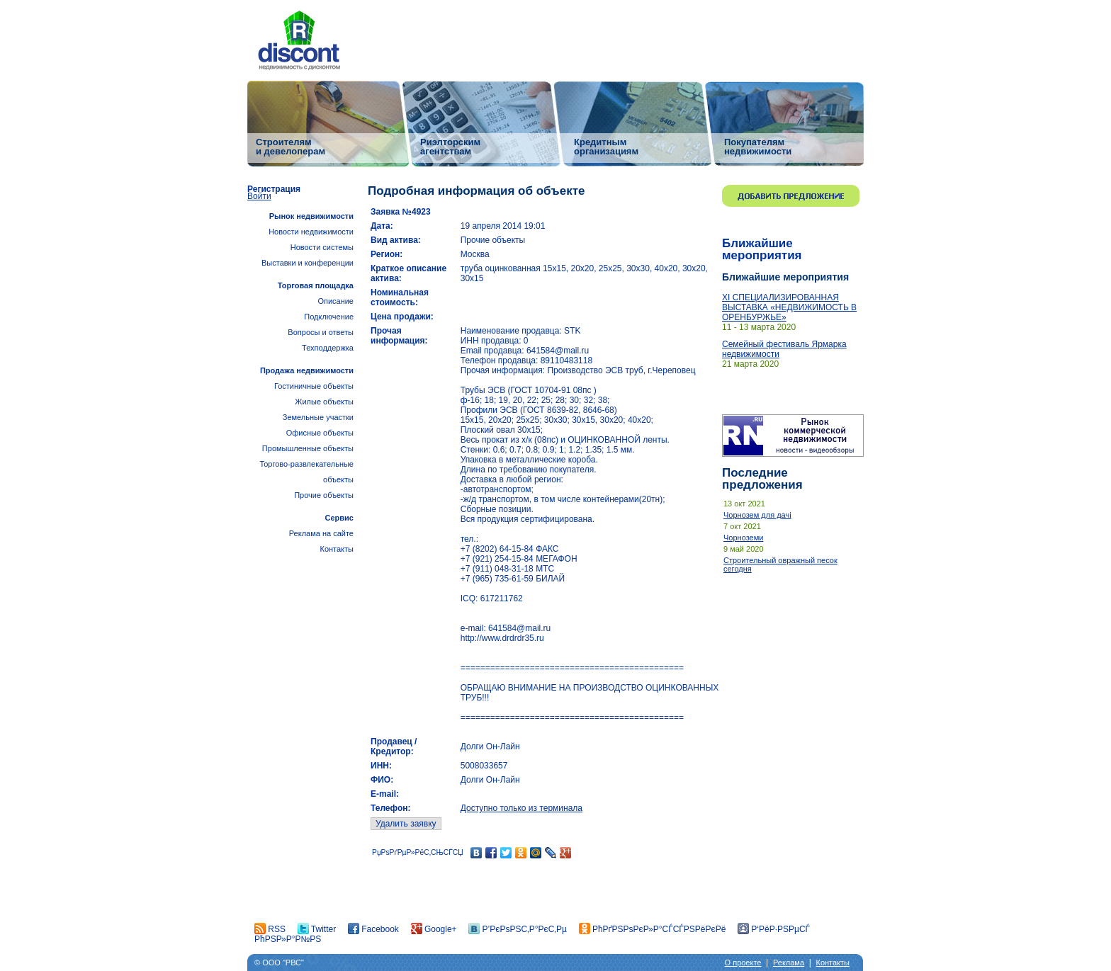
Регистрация (273, 189)
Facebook (373, 929)
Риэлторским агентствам (450, 146)
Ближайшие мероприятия (762, 249)
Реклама (788, 962)
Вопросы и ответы (321, 332)
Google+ (434, 929)
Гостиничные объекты (314, 386)
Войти (259, 196)
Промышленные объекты (308, 448)
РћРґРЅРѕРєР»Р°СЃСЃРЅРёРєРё (652, 929)
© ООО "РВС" (279, 962)
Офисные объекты (320, 432)
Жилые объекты (324, 401)
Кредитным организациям (606, 146)
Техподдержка (328, 347)
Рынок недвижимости (311, 216)
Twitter (317, 929)
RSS (270, 929)
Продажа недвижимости (307, 370)
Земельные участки (318, 417)
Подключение (329, 316)
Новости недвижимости (311, 231)
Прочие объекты (324, 495)
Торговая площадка (316, 285)
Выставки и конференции (307, 263)
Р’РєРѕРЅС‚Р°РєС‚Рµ (517, 929)
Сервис (339, 517)
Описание (335, 301)
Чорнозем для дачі (757, 515)
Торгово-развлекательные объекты (306, 472)
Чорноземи (743, 537)
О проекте (743, 962)
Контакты (337, 549)
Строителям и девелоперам (290, 146)
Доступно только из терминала (521, 808)
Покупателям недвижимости (757, 146)
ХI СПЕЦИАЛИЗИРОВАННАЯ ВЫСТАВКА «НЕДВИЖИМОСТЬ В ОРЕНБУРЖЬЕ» (789, 307)
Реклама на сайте (321, 533)
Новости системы (322, 247)
